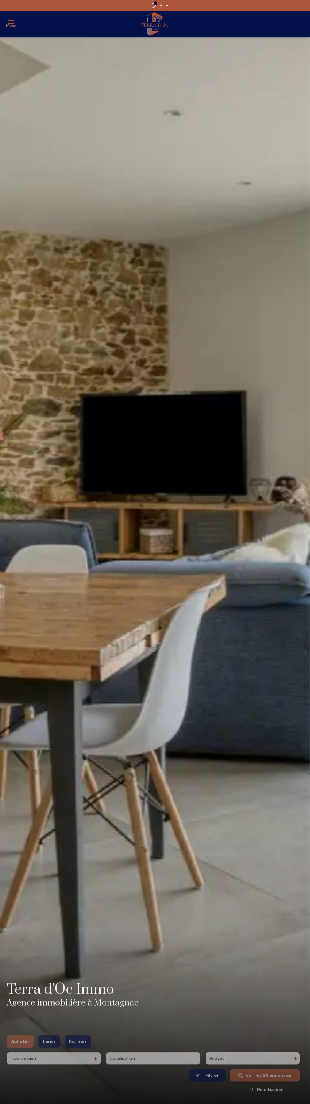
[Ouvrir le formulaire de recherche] (207, 1084)
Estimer (78, 1050)
